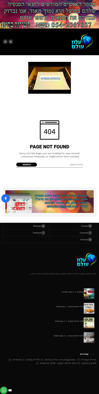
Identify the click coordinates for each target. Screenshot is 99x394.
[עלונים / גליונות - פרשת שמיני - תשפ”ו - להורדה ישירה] (89, 308)
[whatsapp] (26, 226)
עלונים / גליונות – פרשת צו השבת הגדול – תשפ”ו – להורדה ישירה (49, 378)
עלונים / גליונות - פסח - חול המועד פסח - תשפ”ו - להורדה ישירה (50, 324)
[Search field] (60, 165)
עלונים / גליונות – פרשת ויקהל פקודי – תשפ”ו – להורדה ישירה (49, 386)
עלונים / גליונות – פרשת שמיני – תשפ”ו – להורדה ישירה (49, 369)
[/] (10, 41)
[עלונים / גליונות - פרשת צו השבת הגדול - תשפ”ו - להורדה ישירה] (89, 337)
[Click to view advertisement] (49, 14)
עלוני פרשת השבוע (76, 306)
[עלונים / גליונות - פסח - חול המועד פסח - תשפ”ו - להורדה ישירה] (89, 323)
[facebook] (73, 233)
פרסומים (80, 292)
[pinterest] (49, 239)
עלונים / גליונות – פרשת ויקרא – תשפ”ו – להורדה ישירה (49, 382)
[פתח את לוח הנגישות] (5, 198)
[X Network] (26, 233)
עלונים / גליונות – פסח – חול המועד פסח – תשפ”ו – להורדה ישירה (49, 373)
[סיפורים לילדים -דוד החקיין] (89, 293)
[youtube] (73, 226)
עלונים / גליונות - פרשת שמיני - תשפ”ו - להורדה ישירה (55, 310)
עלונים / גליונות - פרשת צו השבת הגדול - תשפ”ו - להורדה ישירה (50, 339)
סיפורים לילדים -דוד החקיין (69, 295)
